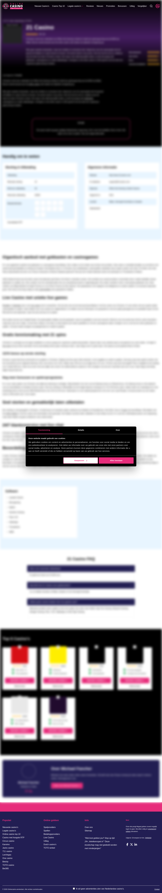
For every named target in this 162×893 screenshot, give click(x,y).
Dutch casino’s (50, 844)
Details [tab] (81, 430)
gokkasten (88, 98)
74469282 (148, 838)
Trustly (124, 410)
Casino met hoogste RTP (13, 838)
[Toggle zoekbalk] (151, 7)
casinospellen (45, 289)
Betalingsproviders (52, 834)
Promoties (110, 7)
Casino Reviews (19, 20)
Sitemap (88, 831)
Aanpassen (80, 460)
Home (11, 20)
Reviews (90, 7)
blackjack (17, 305)
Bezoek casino (18, 680)
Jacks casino (8, 848)
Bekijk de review (19, 686)
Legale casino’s (75, 7)
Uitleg (132, 7)
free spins (6, 346)
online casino (34, 84)
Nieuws (100, 7)
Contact (157, 889)
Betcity (5, 862)
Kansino (6, 844)
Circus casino (8, 841)
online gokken (12, 413)
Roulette (6, 305)
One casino (7, 858)
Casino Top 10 (58, 7)
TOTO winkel (49, 848)
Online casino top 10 (11, 834)
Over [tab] (118, 430)
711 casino (7, 851)
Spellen (47, 831)
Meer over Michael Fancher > (67, 786)
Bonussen (122, 7)
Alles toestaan (116, 460)
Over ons (89, 827)
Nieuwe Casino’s (42, 7)
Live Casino (49, 838)
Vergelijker (142, 7)
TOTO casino (8, 865)
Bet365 (5, 868)
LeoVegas (6, 855)
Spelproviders (50, 827)
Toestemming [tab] (44, 430)
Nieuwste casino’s (10, 827)
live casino (35, 305)
